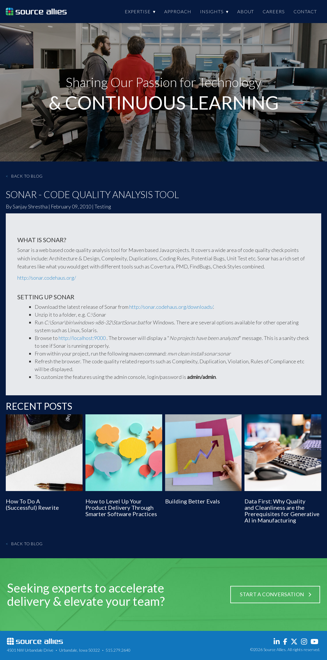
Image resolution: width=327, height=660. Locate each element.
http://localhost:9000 (82, 338)
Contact (305, 11)
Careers (274, 11)
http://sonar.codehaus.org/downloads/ (171, 307)
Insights (212, 11)
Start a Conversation (272, 594)
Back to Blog (24, 176)
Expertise (138, 11)
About (245, 11)
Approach (177, 11)
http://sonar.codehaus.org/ (46, 277)
